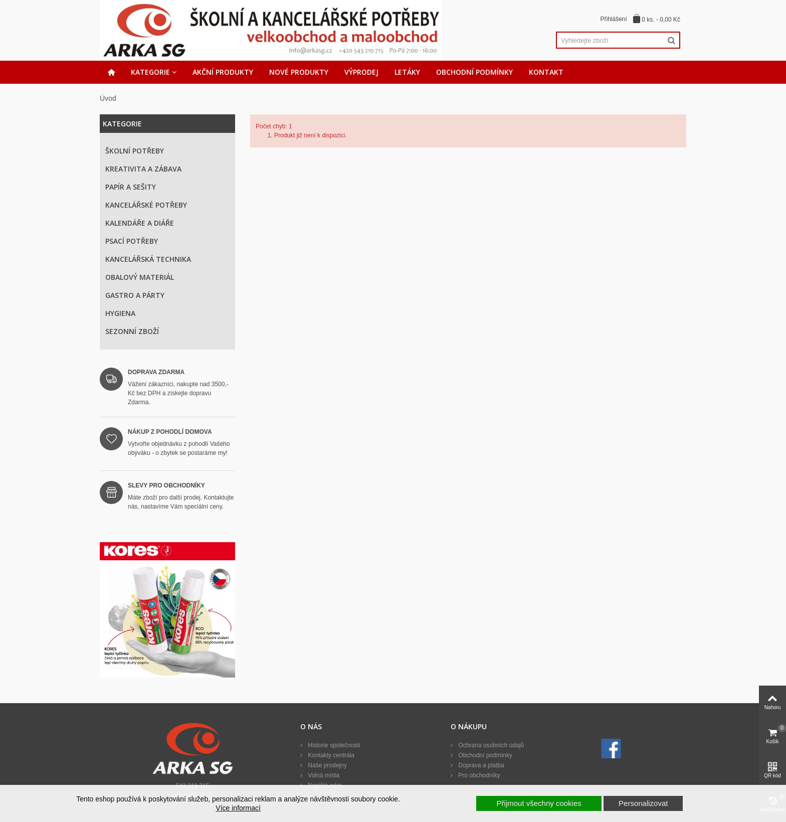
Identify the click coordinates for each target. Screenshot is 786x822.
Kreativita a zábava (143, 169)
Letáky (407, 72)
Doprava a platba (480, 765)
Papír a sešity (130, 187)
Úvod (108, 98)
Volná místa (322, 775)
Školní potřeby (134, 150)
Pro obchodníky (478, 775)
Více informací (238, 808)
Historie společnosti (333, 745)
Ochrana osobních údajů (490, 745)
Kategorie (150, 72)
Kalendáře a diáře (139, 223)
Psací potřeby (131, 241)
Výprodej (361, 72)
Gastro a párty (134, 295)
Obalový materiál (139, 277)
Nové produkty (298, 72)
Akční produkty (222, 72)
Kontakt (546, 72)
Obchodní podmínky (474, 72)
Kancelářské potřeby (146, 205)
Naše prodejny (326, 765)
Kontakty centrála (330, 755)
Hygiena (120, 313)
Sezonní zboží (132, 331)
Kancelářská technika (148, 259)
